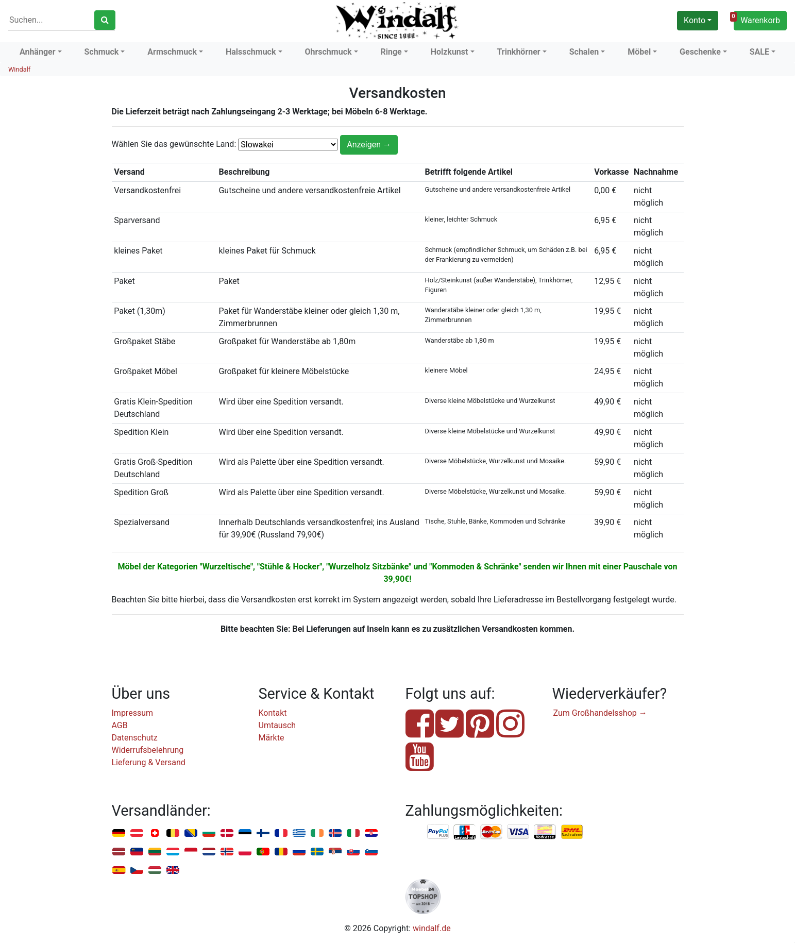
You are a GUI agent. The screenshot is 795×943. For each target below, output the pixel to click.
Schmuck (101, 52)
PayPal (438, 832)
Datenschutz (135, 738)
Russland (299, 852)
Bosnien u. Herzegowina (190, 833)
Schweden (317, 852)
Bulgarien (208, 833)
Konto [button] (694, 20)
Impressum (133, 713)
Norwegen (227, 852)
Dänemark (227, 833)
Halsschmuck (251, 52)
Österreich (136, 833)
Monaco (190, 852)
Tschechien (136, 870)
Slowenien (371, 852)
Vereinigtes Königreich (172, 870)
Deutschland (118, 833)
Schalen (584, 52)
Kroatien (371, 833)
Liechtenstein (136, 852)
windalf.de (432, 928)
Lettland (118, 852)
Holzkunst (449, 52)
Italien (353, 833)
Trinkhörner (518, 52)
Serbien (335, 852)
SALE (759, 52)
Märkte (271, 738)
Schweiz (154, 833)
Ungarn (154, 870)
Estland (245, 833)
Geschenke (700, 52)
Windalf (19, 69)
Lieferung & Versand (148, 762)
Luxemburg (172, 852)
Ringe (390, 52)
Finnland (263, 833)
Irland (317, 833)
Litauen (154, 852)
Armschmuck (172, 52)
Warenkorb (757, 19)
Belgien (172, 833)
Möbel (639, 52)
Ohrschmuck (328, 52)
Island (335, 833)
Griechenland (299, 833)
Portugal (263, 852)
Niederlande (208, 852)
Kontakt (273, 713)
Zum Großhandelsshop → (600, 713)
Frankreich (281, 833)
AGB (120, 725)
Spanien (118, 870)
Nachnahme (572, 832)
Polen (245, 852)
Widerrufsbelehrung (148, 750)
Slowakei (353, 852)
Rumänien (281, 852)
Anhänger (38, 52)
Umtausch (277, 725)
